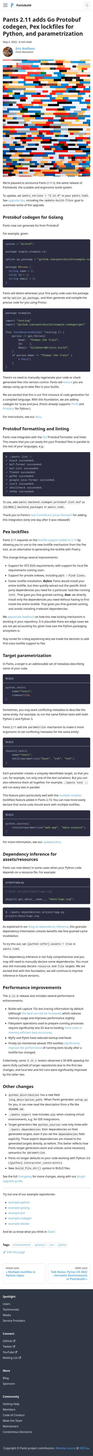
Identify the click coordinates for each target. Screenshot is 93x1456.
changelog (25, 1176)
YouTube (10, 1352)
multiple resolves (70, 795)
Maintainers (10, 1426)
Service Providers (14, 1321)
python (62, 1245)
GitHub (9, 1341)
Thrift (74, 404)
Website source (65, 1448)
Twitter (9, 1346)
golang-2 (40, 1245)
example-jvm (16, 1213)
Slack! (51, 1232)
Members (9, 1409)
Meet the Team (12, 1421)
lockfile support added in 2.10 (57, 540)
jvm (52, 1245)
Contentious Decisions (17, 1432)
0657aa (84, 1448)
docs (38, 417)
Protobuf (8, 409)
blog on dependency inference (48, 927)
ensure (67, 382)
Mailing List (12, 1358)
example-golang (19, 1208)
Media (7, 1315)
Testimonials (11, 1309)
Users (6, 1304)
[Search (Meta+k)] (87, 5)
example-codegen (20, 1218)
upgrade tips (16, 200)
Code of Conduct (14, 1415)
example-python (19, 1202)
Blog (6, 1378)
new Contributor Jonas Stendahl (51, 515)
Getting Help (11, 1404)
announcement (22, 1245)
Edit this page (14, 1252)
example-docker (18, 1224)
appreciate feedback (21, 617)
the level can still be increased (41, 1013)
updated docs (52, 842)
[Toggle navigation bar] (5, 5)
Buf (45, 437)
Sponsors (9, 1384)
